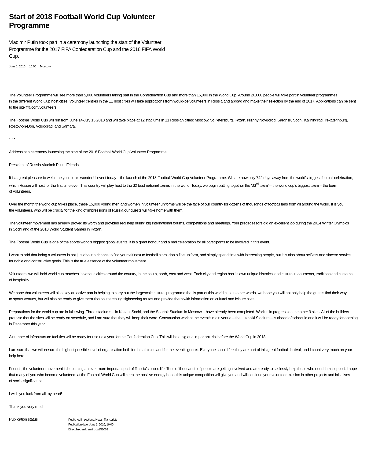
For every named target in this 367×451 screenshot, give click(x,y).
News (98, 419)
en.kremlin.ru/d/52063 (94, 429)
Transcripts (110, 419)
